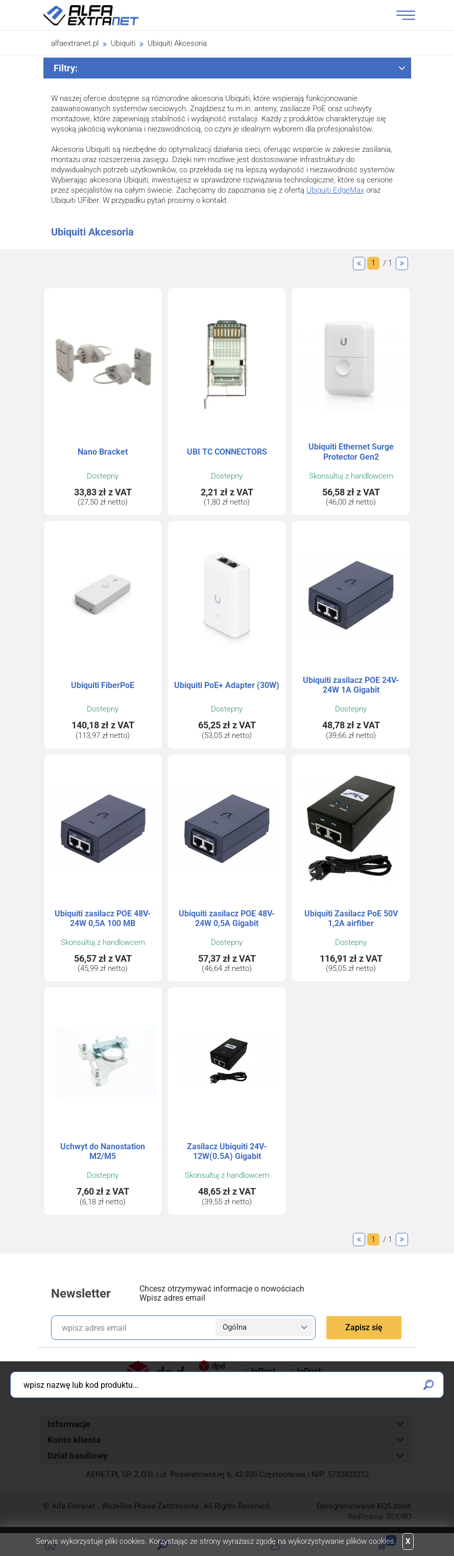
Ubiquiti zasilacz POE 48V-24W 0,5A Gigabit (227, 918)
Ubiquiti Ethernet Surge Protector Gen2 (351, 451)
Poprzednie (359, 263)
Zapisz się (364, 1327)
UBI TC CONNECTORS (227, 452)
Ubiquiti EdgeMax (335, 190)
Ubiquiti (123, 43)
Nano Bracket (103, 452)
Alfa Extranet (103, 15)
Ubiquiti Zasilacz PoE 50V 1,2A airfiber (351, 918)
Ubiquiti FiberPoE (102, 685)
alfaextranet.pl (75, 43)
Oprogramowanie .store (364, 1506)
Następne (402, 263)
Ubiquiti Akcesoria (177, 43)
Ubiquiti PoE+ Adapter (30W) (226, 685)
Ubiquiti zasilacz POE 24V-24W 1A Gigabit (351, 685)
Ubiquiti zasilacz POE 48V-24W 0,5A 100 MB (103, 918)
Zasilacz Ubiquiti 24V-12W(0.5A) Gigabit (227, 1151)
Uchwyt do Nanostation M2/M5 (102, 1151)
